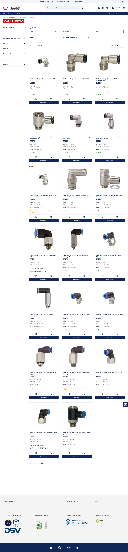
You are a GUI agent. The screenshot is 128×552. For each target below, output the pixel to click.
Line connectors (12, 17)
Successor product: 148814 (38, 272)
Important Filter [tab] (33, 28)
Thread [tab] (97, 31)
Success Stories (120, 14)
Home (4, 17)
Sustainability (8, 482)
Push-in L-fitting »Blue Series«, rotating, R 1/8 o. (109, 315)
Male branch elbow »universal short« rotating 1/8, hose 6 (76, 138)
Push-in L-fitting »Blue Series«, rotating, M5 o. (76, 315)
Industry (31, 14)
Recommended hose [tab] (9, 54)
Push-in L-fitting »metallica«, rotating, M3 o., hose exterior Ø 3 (43, 196)
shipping (42, 91)
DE (120, 1)
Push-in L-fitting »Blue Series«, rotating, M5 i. (109, 373)
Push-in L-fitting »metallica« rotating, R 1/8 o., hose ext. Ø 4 (76, 196)
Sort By (114, 46)
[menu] (51, 13)
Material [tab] (32, 37)
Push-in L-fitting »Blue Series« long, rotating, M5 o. (43, 374)
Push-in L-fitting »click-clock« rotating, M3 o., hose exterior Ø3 (43, 138)
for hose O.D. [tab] (66, 31)
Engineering (20, 14)
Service (109, 14)
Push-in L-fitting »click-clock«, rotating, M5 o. (43, 79)
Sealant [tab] (5, 48)
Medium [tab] (5, 43)
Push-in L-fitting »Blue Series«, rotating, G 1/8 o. (76, 434)
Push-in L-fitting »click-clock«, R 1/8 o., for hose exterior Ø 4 (108, 79)
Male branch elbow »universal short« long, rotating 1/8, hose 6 (108, 138)
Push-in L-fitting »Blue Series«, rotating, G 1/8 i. (43, 434)
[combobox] (63, 7)
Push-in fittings (23, 17)
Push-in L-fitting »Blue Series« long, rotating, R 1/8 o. (76, 374)
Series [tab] (31, 31)
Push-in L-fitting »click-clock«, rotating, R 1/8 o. (76, 79)
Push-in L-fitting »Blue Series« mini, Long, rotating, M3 (75, 256)
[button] (117, 7)
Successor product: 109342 (38, 449)
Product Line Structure (11, 487)
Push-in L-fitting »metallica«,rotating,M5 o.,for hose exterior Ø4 (109, 196)
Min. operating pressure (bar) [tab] (11, 38)
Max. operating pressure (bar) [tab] (70, 37)
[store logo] (23, 8)
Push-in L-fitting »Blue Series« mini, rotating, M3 (43, 256)
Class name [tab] (6, 59)
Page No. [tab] (5, 64)
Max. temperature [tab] (8, 33)
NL (125, 1)
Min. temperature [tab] (8, 28)
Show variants (43, 102)
